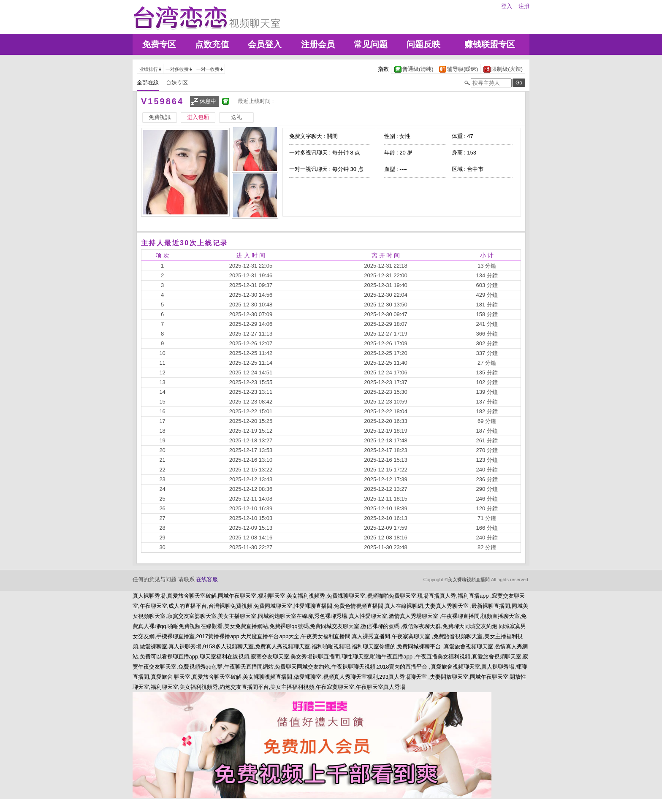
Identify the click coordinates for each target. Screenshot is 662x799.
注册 (523, 6)
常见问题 (371, 44)
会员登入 (265, 44)
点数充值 (212, 44)
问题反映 (423, 44)
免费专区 (159, 44)
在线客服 (207, 579)
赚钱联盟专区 (489, 44)
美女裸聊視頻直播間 (469, 579)
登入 (506, 6)
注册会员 (318, 44)
